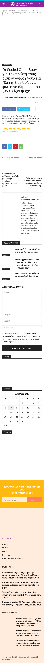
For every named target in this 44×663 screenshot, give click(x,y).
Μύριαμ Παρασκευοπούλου (16, 97)
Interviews (12, 11)
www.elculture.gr (10, 131)
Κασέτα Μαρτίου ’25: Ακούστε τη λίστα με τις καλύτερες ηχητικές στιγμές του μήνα (21, 603)
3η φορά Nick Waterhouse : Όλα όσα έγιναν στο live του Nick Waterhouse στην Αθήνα (21, 595)
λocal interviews (22, 11)
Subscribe (34, 500)
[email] (14, 499)
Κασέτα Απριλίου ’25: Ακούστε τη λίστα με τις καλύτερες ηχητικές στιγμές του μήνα (20, 585)
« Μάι (4, 425)
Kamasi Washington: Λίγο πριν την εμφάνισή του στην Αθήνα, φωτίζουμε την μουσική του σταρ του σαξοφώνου (20, 575)
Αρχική (4, 11)
